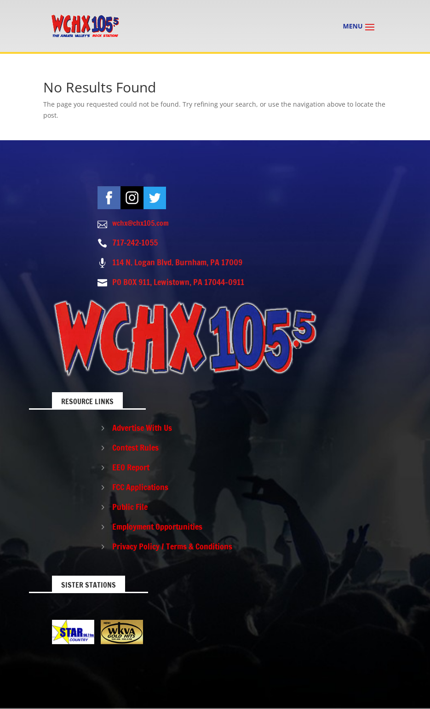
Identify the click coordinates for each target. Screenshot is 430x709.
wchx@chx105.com (140, 223)
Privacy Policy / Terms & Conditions (172, 546)
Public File (130, 507)
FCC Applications (140, 487)
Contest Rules (135, 447)
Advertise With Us (142, 428)
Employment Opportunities (157, 526)
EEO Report (130, 467)
